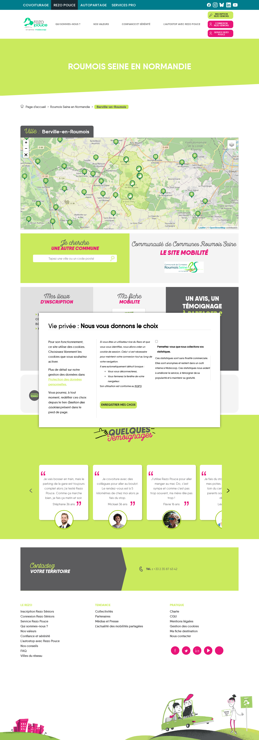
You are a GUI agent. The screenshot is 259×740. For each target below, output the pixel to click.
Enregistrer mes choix (118, 405)
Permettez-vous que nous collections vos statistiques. (180, 349)
